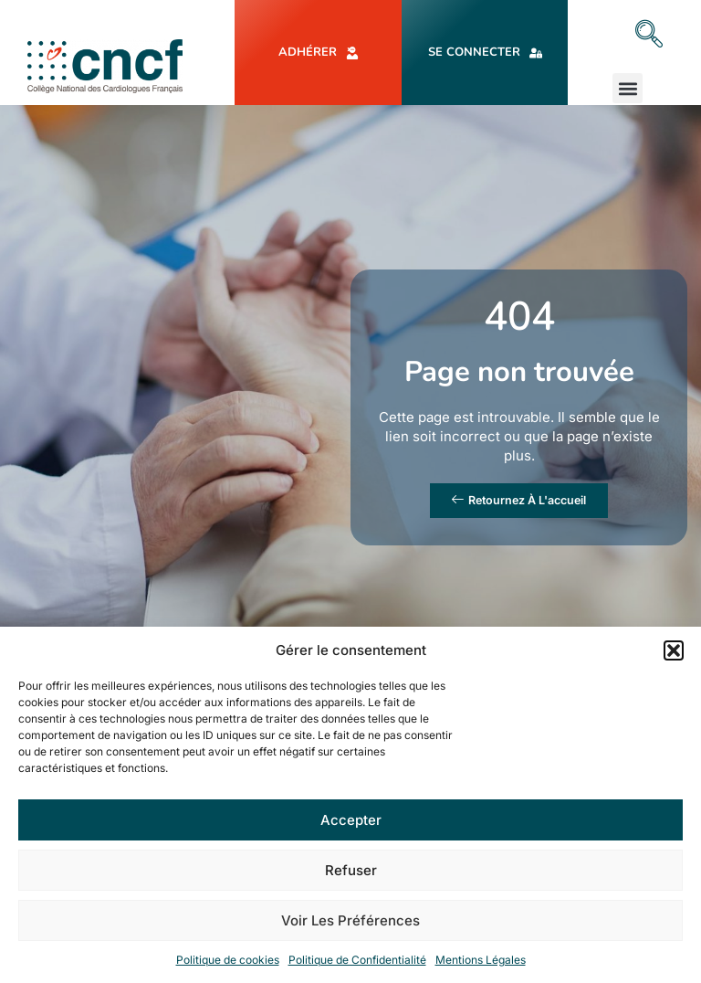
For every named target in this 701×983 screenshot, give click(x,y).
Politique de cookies (227, 960)
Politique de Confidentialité (357, 960)
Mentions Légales (480, 960)
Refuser (351, 870)
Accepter (351, 820)
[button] (673, 650)
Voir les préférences (350, 920)
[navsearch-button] (649, 35)
